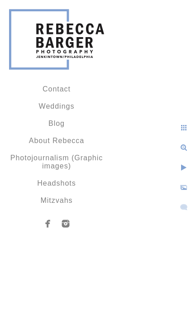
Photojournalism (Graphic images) (56, 162)
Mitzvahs (56, 200)
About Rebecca (56, 140)
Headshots (56, 183)
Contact (57, 89)
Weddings (57, 106)
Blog (56, 123)
